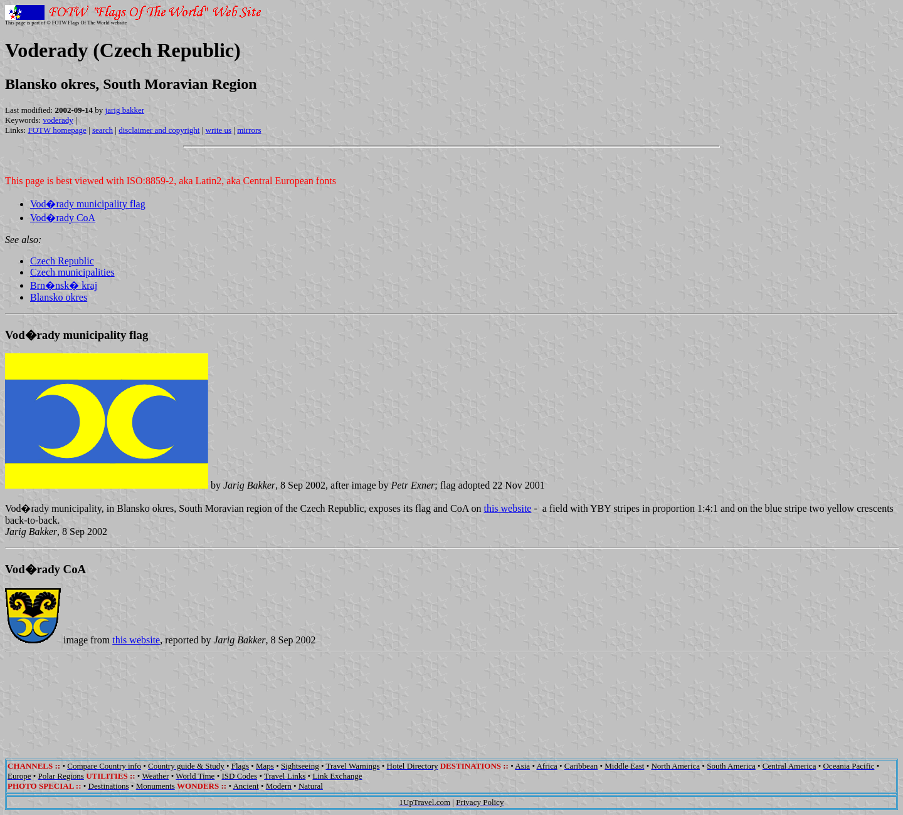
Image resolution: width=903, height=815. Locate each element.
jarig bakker (124, 110)
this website (507, 508)
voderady (58, 120)
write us (219, 130)
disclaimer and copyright (159, 130)
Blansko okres (58, 297)
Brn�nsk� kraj (63, 285)
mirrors (249, 130)
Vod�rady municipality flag (87, 204)
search (102, 130)
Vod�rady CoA (62, 217)
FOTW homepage (57, 130)
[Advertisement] (451, 696)
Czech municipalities (72, 272)
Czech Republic (62, 261)
